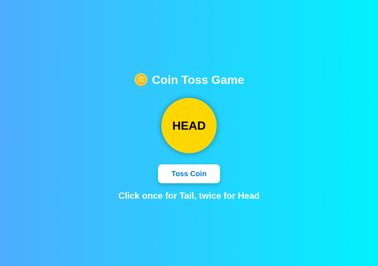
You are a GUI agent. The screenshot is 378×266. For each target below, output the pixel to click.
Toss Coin (188, 174)
